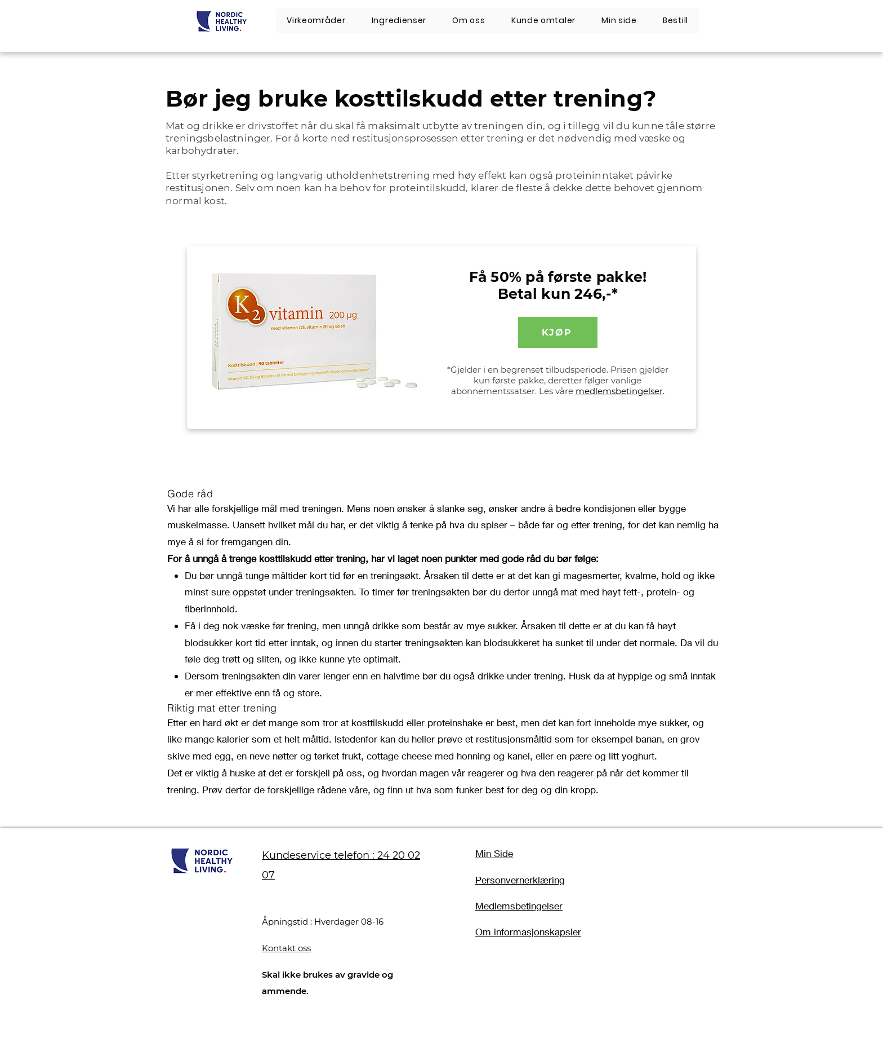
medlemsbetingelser (619, 391)
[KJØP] (557, 332)
